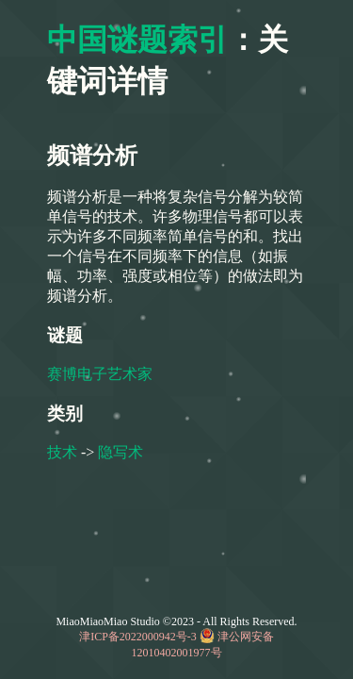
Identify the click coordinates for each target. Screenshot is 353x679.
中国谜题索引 (137, 40)
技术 (62, 452)
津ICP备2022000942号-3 (138, 636)
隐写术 (120, 452)
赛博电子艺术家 (99, 374)
